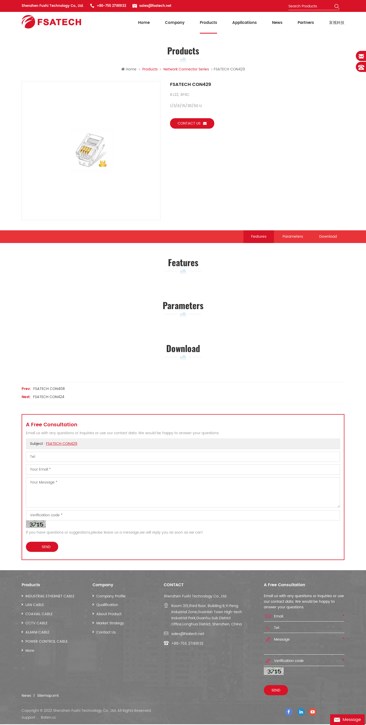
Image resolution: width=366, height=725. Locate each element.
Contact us (192, 124)
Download (328, 237)
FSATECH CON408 (49, 391)
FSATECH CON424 (48, 399)
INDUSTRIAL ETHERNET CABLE (49, 598)
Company (175, 23)
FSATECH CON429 (61, 445)
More (29, 652)
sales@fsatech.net (155, 6)
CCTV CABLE (36, 625)
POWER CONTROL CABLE (46, 643)
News (277, 23)
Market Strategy (110, 625)
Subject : (53, 445)
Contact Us (106, 634)
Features (258, 237)
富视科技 (336, 23)
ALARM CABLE (37, 634)
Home (144, 23)
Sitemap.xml (47, 697)
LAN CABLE (34, 607)
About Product (108, 616)
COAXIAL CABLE (39, 616)
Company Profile (111, 598)
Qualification (107, 607)
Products (208, 23)
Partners (306, 23)
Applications (244, 23)
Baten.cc (48, 718)
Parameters (293, 237)
